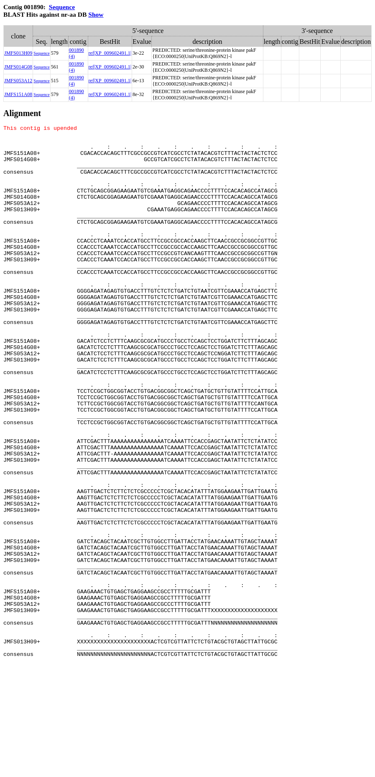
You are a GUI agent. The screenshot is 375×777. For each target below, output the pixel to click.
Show (95, 14)
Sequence (62, 6)
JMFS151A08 (18, 94)
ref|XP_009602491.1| (110, 53)
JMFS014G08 (18, 67)
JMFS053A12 (18, 81)
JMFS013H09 (18, 53)
